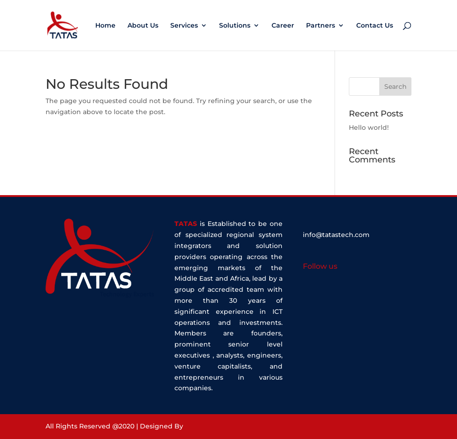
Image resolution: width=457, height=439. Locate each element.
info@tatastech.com (336, 235)
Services (184, 25)
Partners (320, 25)
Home (105, 25)
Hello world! (369, 127)
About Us (142, 25)
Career (283, 25)
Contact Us (374, 25)
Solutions (234, 25)
